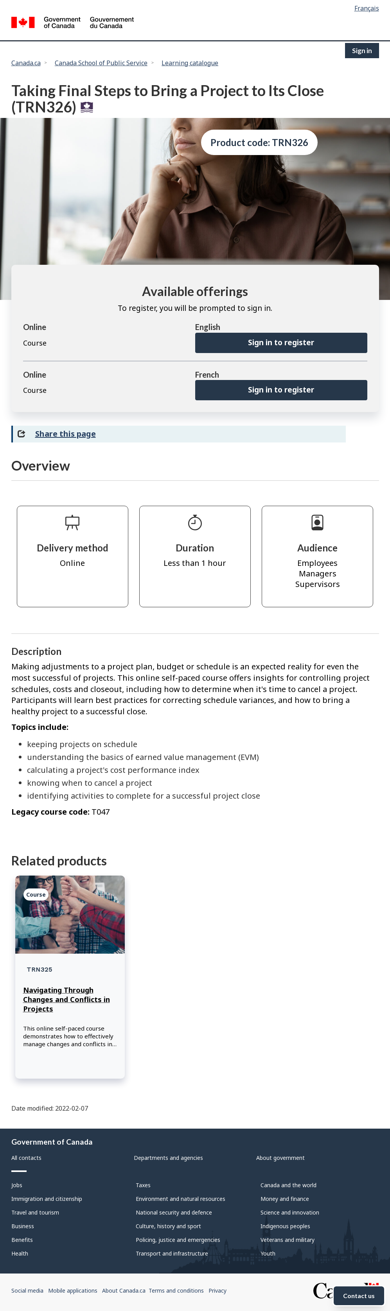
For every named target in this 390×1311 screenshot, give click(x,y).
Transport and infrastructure (172, 1253)
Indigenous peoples (285, 1226)
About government (280, 1157)
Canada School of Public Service (101, 63)
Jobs (16, 1185)
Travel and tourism (35, 1212)
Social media (27, 1290)
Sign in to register (281, 342)
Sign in (362, 50)
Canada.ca (26, 63)
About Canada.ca (124, 1290)
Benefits (22, 1239)
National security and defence (174, 1212)
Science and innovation (290, 1212)
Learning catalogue (190, 63)
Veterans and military (288, 1239)
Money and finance (285, 1198)
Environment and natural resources (180, 1198)
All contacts (26, 1157)
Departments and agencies (168, 1157)
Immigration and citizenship (46, 1198)
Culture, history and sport (168, 1226)
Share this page (65, 433)
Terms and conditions (176, 1290)
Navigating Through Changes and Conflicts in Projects (66, 999)
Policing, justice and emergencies (178, 1239)
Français (366, 8)
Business (22, 1226)
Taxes (143, 1185)
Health (19, 1253)
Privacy (217, 1290)
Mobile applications (72, 1290)
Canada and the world (288, 1185)
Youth (268, 1253)
